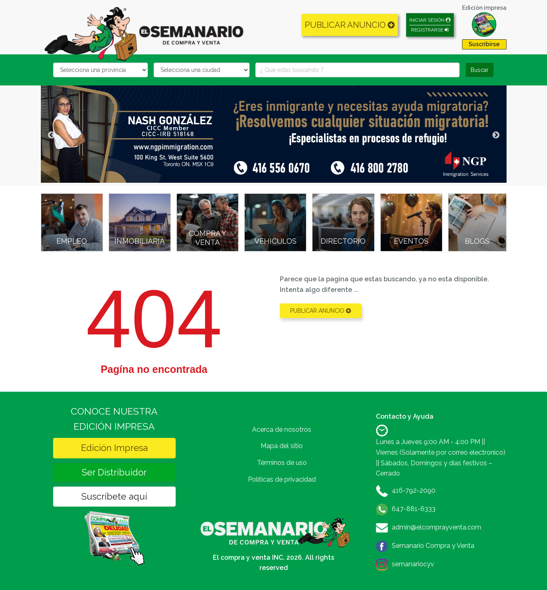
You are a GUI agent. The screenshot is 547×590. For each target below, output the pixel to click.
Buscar (480, 70)
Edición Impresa (114, 447)
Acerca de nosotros (281, 429)
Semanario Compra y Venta (433, 546)
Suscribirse (484, 44)
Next (496, 135)
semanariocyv (413, 564)
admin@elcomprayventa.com (436, 527)
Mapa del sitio (282, 446)
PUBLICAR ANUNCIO (350, 25)
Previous (51, 135)
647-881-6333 (413, 509)
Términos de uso (282, 463)
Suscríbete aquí (114, 496)
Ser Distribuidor (114, 472)
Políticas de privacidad (282, 479)
